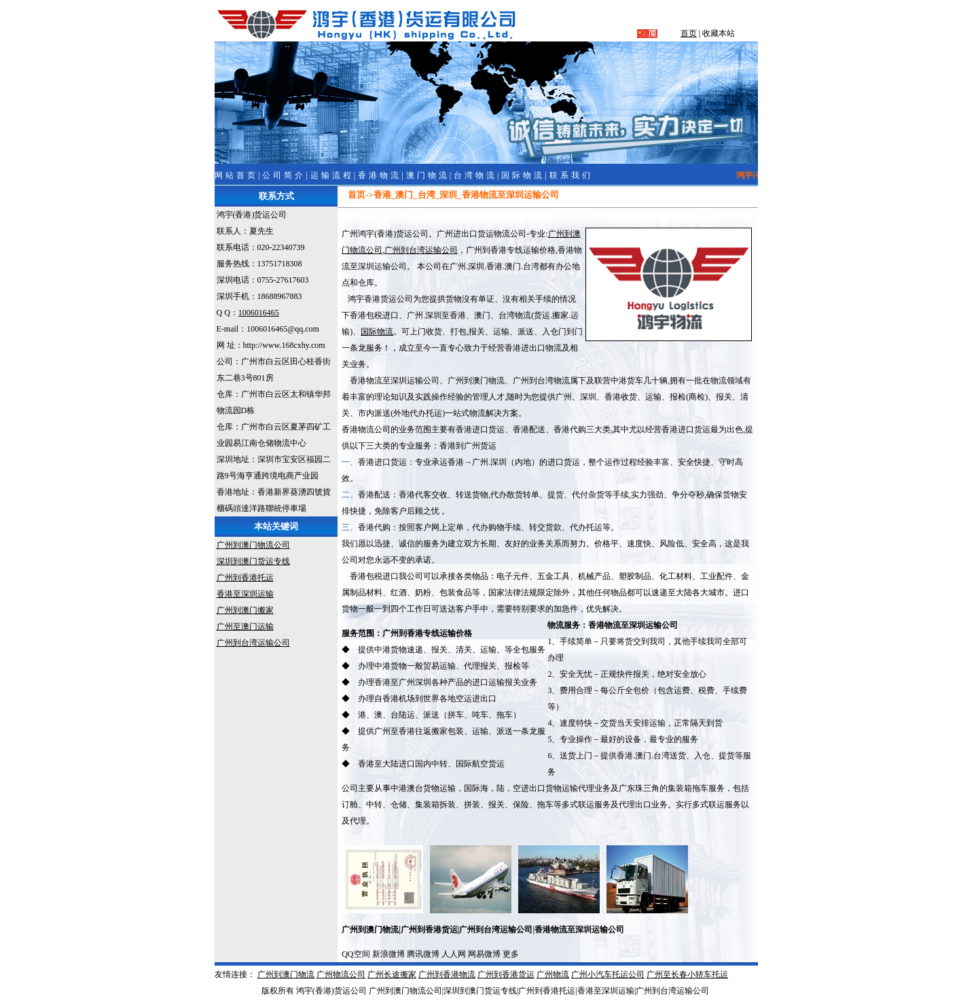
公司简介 (284, 175)
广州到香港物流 (446, 974)
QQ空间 (355, 954)
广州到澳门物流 (285, 974)
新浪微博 (388, 954)
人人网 (453, 954)
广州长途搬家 (391, 974)
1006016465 (258, 312)
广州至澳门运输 (245, 626)
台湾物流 (475, 175)
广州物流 (553, 974)
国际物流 (523, 175)
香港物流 (379, 175)
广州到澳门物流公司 (253, 545)
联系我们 (571, 175)
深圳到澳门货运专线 (253, 561)
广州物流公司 (340, 974)
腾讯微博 (423, 954)
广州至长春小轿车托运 (687, 974)
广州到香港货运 (506, 974)
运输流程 (332, 175)
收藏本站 (718, 33)
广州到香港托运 (245, 577)
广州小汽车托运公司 (608, 974)
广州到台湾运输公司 (253, 643)
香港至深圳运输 (245, 594)
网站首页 (236, 175)
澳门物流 (428, 175)
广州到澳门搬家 (245, 610)
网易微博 (484, 954)
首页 (689, 33)
